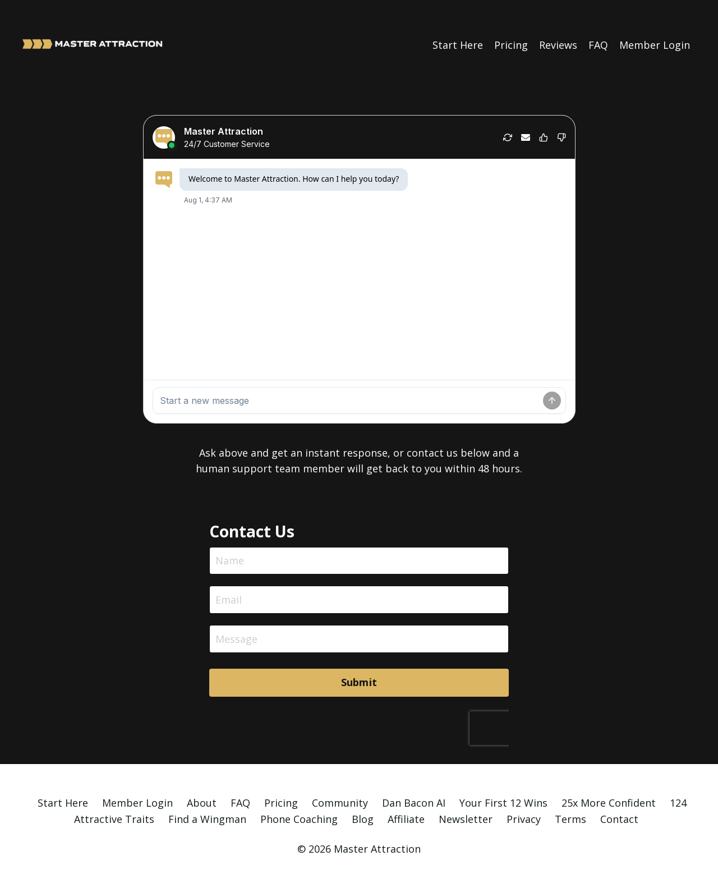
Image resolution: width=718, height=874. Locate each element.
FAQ (598, 44)
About (202, 802)
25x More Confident (608, 802)
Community (340, 802)
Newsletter (466, 819)
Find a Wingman (207, 819)
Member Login (654, 44)
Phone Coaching (299, 819)
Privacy (524, 819)
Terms (570, 819)
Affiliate (406, 819)
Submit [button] (359, 682)
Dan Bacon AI (413, 802)
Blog (363, 819)
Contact (619, 819)
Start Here (457, 44)
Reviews (558, 44)
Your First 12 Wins (503, 802)
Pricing (511, 44)
